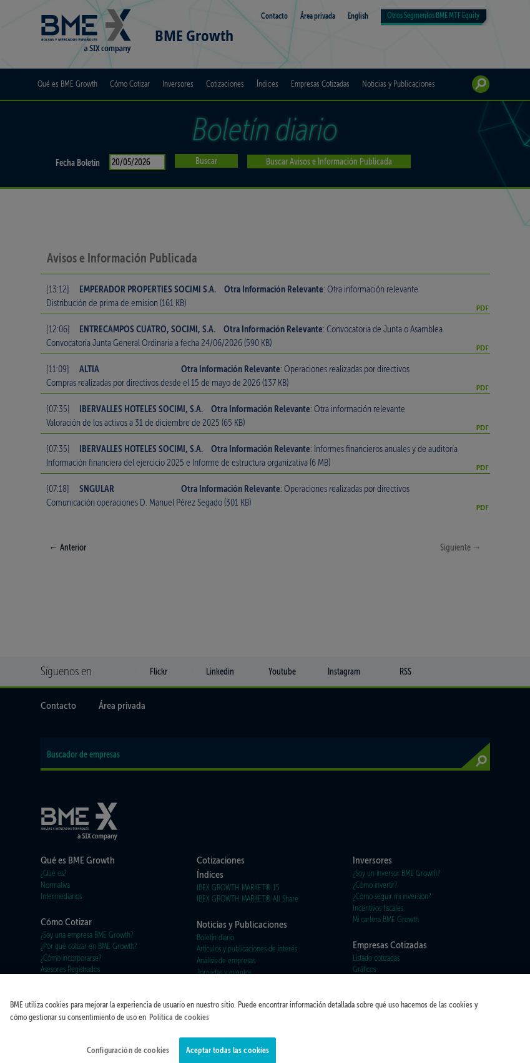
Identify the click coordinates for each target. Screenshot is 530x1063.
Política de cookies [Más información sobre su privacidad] (179, 1024)
